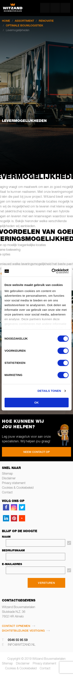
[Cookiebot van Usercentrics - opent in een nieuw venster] (52, 271)
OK (36, 402)
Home (6, 21)
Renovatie (46, 21)
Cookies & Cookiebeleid (17, 488)
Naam (6, 537)
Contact (7, 492)
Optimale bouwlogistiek (24, 25)
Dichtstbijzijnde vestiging (23, 631)
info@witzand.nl (21, 645)
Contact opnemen (16, 626)
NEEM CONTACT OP (36, 452)
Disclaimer (9, 478)
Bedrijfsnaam (13, 550)
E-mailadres (12, 564)
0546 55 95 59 (18, 640)
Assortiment (24, 21)
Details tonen (49, 390)
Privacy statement (14, 483)
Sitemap (7, 474)
